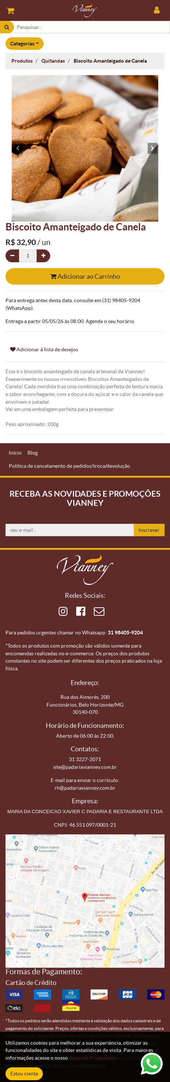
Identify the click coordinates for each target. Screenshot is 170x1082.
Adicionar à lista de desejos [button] (44, 349)
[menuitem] (15, 453)
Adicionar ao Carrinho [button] (85, 276)
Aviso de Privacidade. (93, 1058)
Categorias (22, 44)
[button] (17, 148)
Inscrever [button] (149, 530)
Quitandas (53, 61)
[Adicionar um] (43, 255)
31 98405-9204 (125, 633)
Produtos (22, 61)
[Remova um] (12, 255)
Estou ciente (24, 1074)
